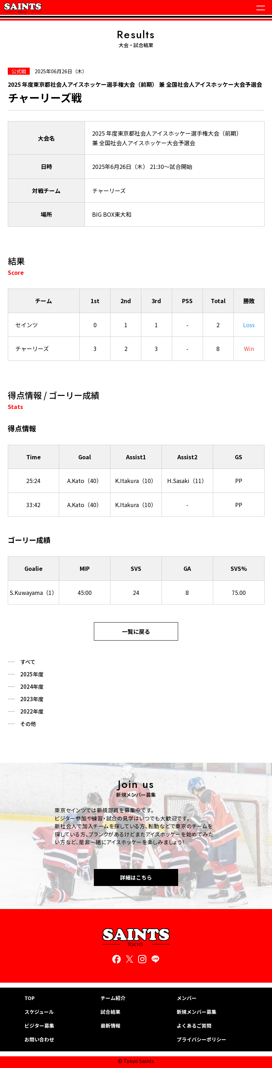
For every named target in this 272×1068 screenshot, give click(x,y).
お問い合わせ (39, 1039)
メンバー (187, 998)
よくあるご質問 (194, 1025)
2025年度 (32, 674)
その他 (28, 723)
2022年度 (32, 711)
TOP (29, 998)
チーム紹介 (113, 998)
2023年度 (32, 699)
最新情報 (110, 1025)
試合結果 (110, 1012)
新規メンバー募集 (196, 1012)
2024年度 (32, 686)
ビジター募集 (39, 1025)
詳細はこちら (136, 877)
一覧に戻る (136, 631)
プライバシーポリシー (201, 1039)
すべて (27, 661)
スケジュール (39, 1012)
